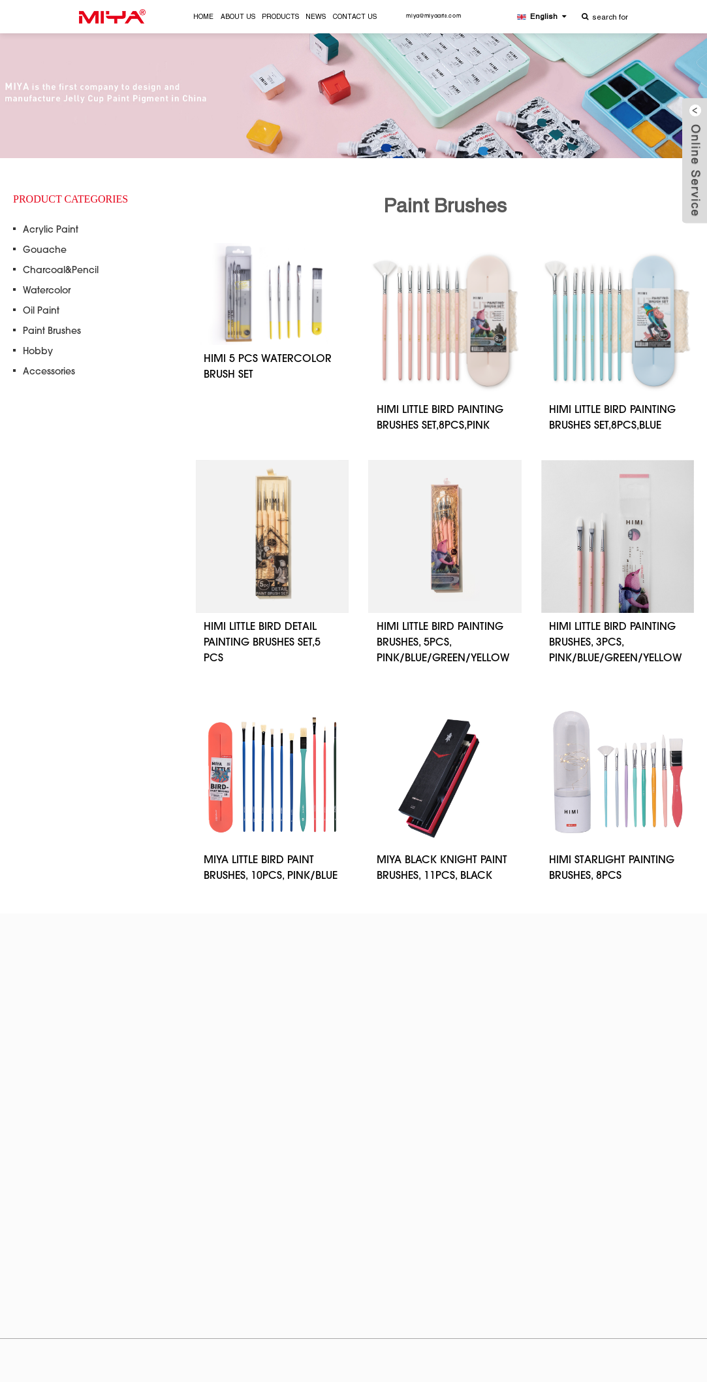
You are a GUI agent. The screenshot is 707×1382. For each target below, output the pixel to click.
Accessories (49, 372)
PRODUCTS (280, 17)
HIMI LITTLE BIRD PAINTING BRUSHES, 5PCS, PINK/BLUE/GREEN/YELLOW (443, 643)
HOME (203, 17)
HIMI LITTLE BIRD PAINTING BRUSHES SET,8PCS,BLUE (612, 418)
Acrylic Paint (50, 230)
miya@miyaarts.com (433, 16)
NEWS (316, 17)
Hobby (38, 352)
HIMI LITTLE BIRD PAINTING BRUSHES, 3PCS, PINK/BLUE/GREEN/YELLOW (615, 643)
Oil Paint (41, 311)
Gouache (45, 250)
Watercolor (47, 291)
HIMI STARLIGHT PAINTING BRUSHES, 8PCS (611, 868)
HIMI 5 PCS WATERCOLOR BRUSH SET (268, 367)
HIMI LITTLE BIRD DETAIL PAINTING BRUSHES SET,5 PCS (262, 643)
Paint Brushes (52, 332)
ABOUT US (238, 17)
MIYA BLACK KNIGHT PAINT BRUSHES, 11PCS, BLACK (442, 868)
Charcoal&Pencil (61, 271)
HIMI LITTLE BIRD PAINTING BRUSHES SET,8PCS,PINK (440, 418)
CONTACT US (355, 17)
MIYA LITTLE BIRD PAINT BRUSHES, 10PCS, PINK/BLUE (271, 868)
